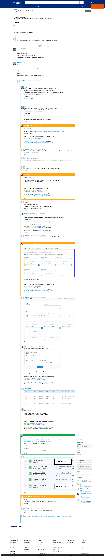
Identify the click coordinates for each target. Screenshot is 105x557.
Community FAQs (70, 544)
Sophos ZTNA (26, 544)
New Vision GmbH (19, 72)
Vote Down (18, 59)
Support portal (55, 545)
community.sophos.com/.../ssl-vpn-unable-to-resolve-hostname (50, 131)
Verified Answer (81, 442)
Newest (48, 46)
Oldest (40, 46)
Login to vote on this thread (78, 444)
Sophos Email (12, 553)
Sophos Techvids (47, 142)
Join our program (41, 545)
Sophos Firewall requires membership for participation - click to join (52, 555)
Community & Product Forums (24, 6)
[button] (82, 2)
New (89, 11)
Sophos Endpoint (13, 542)
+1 (78, 446)
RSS (84, 474)
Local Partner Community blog (43, 553)
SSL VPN (80, 464)
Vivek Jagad (26, 125)
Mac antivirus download (85, 553)
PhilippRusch (19, 62)
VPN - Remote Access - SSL (84, 466)
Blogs (38, 6)
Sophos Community (28, 142)
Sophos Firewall (82, 460)
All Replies (29, 43)
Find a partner (40, 542)
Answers (59, 43)
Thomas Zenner (20, 39)
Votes (44, 46)
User (91, 2)
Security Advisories (41, 139)
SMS (52, 142)
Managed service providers (43, 544)
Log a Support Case (28, 138)
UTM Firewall (26, 547)
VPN (80, 462)
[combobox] (52, 2)
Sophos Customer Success (57, 547)
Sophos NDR (26, 551)
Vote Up (17, 59)
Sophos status (55, 552)
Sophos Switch (26, 545)
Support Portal (84, 6)
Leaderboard (69, 551)
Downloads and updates (56, 542)
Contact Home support (85, 551)
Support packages (55, 544)
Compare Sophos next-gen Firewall (31, 141)
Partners (47, 6)
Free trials (83, 542)
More (38, 11)
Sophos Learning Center (56, 551)
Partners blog (40, 551)
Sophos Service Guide (37, 138)
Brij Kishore (18, 25)
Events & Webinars (58, 6)
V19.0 (80, 468)
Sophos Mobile (12, 547)
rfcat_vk (18, 48)
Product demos (84, 544)
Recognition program (70, 550)
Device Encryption (13, 545)
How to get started (70, 542)
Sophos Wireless (27, 549)
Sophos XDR (12, 544)
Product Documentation (38, 142)
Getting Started (72, 6)
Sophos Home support (85, 550)
